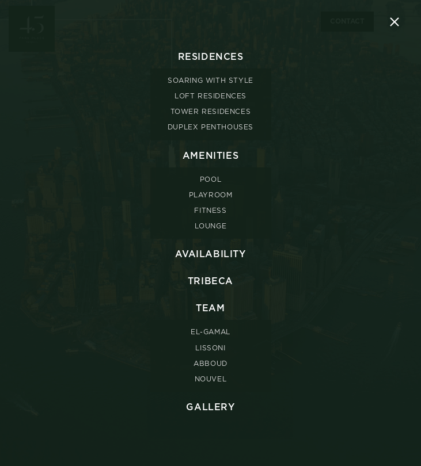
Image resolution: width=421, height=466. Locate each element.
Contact (347, 21)
